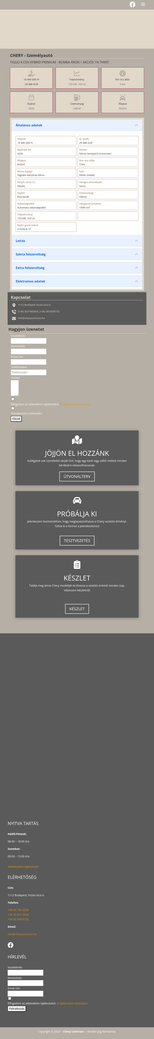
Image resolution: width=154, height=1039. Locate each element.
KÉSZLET (77, 608)
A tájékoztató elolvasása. (75, 404)
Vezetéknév (18, 336)
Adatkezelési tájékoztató (23, 866)
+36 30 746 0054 (18, 910)
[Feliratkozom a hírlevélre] (26, 411)
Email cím (17, 357)
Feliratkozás (16, 1008)
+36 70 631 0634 (18, 914)
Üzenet (15, 377)
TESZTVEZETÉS (77, 540)
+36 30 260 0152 (18, 919)
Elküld (16, 419)
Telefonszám (19, 367)
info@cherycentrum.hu (22, 934)
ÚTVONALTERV (77, 476)
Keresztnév (18, 346)
